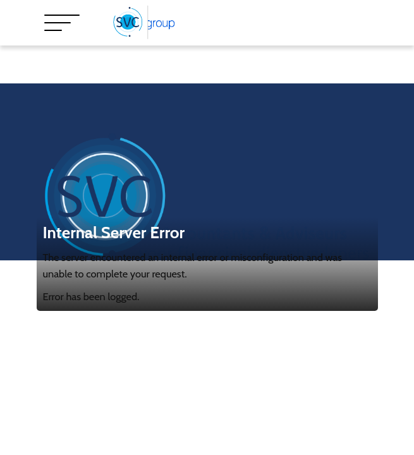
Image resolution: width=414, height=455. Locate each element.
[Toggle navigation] (62, 22)
